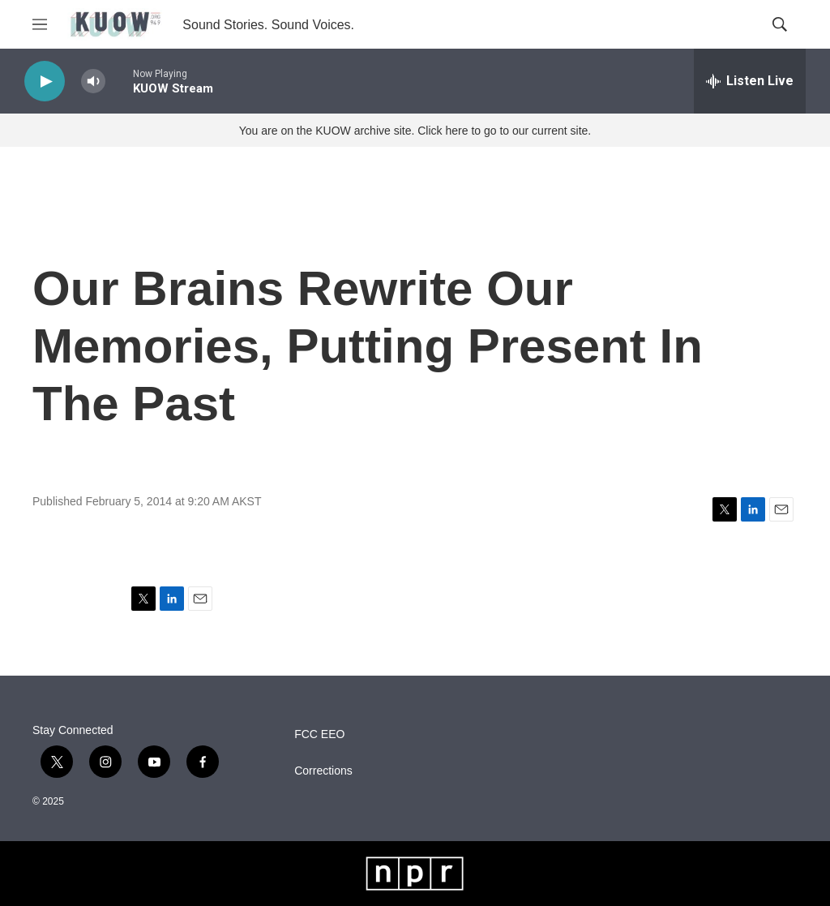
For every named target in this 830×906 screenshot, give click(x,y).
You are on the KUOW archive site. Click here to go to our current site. (415, 130)
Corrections (323, 771)
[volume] (93, 81)
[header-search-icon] (779, 24)
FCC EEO (319, 734)
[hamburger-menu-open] (39, 24)
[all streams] (750, 81)
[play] (45, 81)
